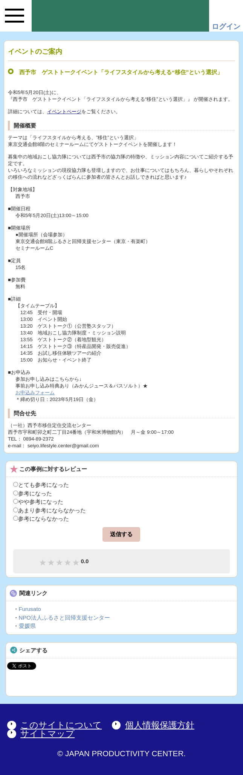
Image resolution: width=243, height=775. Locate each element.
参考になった (32, 493)
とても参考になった (41, 485)
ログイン (226, 26)
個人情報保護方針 (159, 725)
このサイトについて (61, 725)
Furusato (30, 609)
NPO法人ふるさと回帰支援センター (64, 617)
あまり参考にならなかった (49, 510)
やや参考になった (38, 501)
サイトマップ (47, 734)
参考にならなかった (41, 518)
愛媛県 (27, 626)
